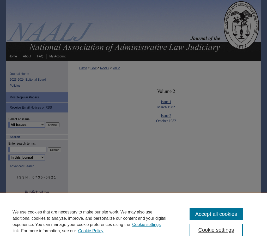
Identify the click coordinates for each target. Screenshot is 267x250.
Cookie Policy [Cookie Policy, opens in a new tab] (91, 231)
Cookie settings (146, 224)
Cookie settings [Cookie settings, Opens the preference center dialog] (216, 230)
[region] (133, 221)
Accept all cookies (216, 214)
